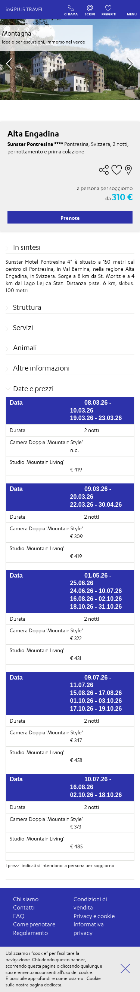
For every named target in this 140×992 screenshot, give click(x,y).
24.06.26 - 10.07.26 (96, 591)
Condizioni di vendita (90, 903)
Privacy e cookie (94, 916)
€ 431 (75, 658)
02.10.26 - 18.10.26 (96, 795)
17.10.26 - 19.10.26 (96, 708)
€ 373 (75, 826)
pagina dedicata (45, 984)
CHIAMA (71, 6)
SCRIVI (90, 6)
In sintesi (27, 247)
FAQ (19, 916)
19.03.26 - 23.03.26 (96, 418)
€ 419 (76, 469)
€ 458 (76, 760)
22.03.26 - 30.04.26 (96, 504)
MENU (132, 8)
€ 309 (76, 536)
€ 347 (76, 740)
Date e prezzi (33, 388)
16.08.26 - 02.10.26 (96, 599)
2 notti (91, 430)
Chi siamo (25, 899)
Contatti (24, 907)
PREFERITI (109, 6)
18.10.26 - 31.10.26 (96, 606)
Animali (25, 347)
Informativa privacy (89, 928)
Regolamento (30, 932)
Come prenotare (34, 924)
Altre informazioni (41, 367)
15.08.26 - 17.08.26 (96, 693)
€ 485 (76, 846)
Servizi (23, 327)
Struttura (27, 307)
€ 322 (76, 638)
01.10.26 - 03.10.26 (96, 701)
